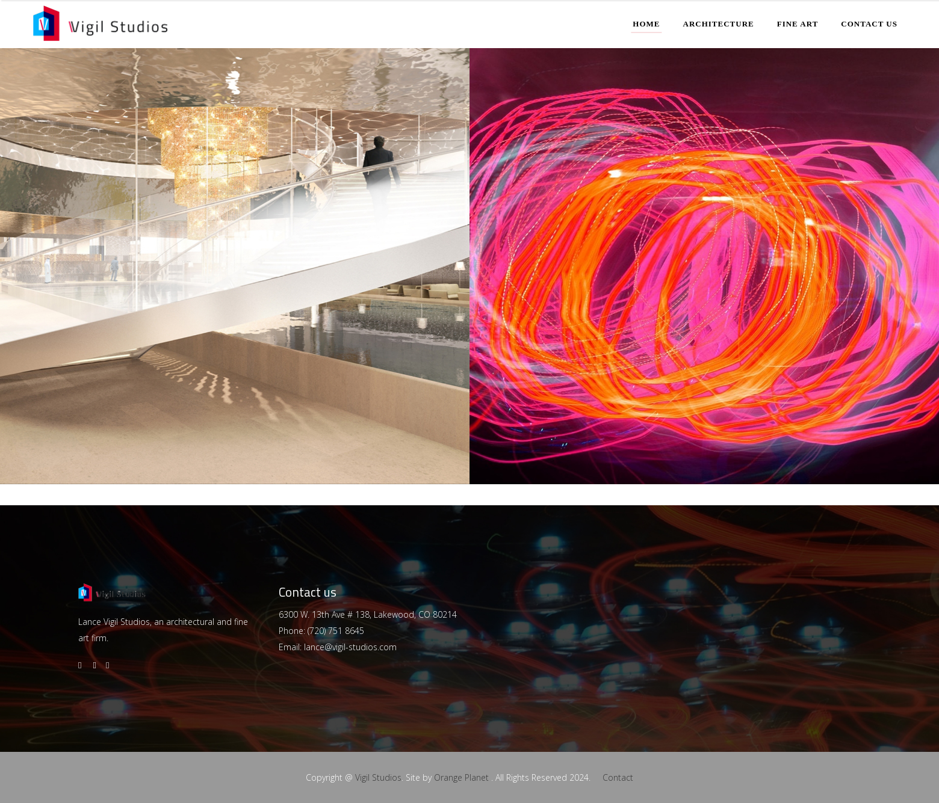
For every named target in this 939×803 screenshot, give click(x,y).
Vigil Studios (378, 777)
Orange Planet (461, 777)
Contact (618, 777)
